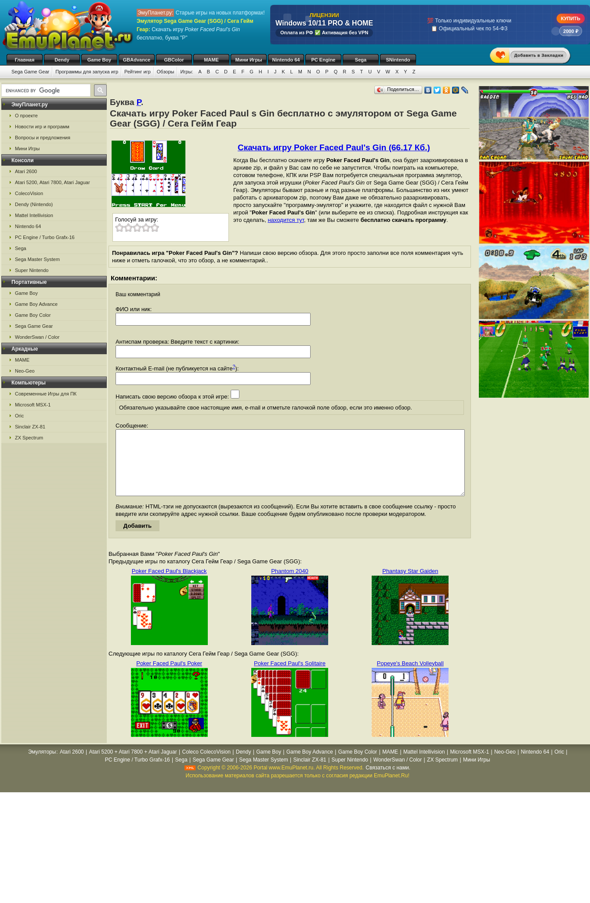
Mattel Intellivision (34, 215)
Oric (19, 415)
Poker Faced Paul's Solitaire (290, 676)
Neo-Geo (25, 371)
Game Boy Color (33, 315)
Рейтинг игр (137, 71)
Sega (360, 59)
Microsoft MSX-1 (33, 404)
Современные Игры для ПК (45, 393)
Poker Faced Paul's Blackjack (169, 584)
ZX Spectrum (29, 437)
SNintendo (398, 59)
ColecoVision (29, 193)
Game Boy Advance (36, 304)
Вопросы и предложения (42, 137)
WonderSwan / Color (37, 337)
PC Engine (323, 59)
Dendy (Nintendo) (34, 204)
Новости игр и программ (42, 126)
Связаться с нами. (388, 781)
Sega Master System (37, 259)
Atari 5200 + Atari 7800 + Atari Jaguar (133, 765)
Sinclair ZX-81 (30, 426)
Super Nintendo (31, 270)
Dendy (61, 59)
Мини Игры (248, 59)
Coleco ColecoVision (206, 765)
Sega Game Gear (30, 71)
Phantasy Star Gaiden (410, 584)
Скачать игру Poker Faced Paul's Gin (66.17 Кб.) (334, 147)
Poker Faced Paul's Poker (169, 676)
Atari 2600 (26, 171)
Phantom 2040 (289, 584)
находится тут (286, 220)
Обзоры (165, 71)
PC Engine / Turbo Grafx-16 (45, 237)
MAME (211, 59)
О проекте (26, 115)
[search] (45, 90)
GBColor (174, 59)
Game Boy (99, 59)
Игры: (186, 71)
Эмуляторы (42, 765)
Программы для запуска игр (86, 71)
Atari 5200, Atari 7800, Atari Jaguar (52, 182)
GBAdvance (136, 59)
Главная (25, 59)
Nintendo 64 (286, 59)
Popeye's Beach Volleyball (410, 676)
